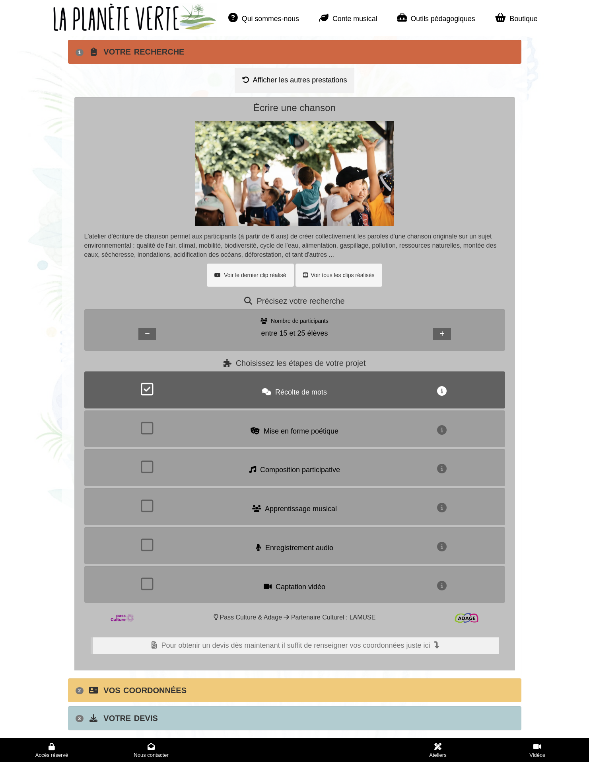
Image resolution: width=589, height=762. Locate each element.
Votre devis (117, 718)
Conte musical (348, 18)
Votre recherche (130, 51)
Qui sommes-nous (263, 18)
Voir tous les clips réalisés (339, 275)
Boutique (516, 18)
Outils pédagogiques (436, 18)
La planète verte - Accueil (109, 15)
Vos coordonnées (131, 690)
